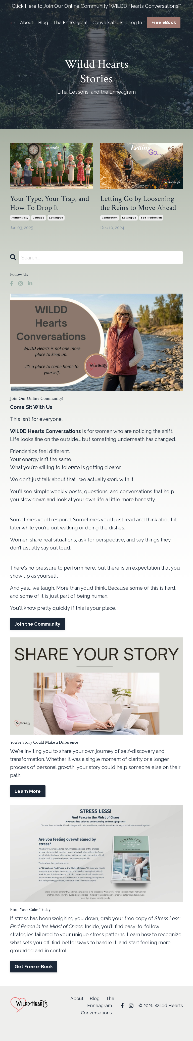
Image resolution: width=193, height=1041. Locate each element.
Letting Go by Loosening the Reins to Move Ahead (138, 203)
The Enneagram (70, 22)
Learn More (28, 791)
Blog (43, 22)
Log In (135, 22)
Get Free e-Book (34, 966)
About (26, 22)
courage (38, 217)
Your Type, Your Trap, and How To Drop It (49, 203)
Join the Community (38, 624)
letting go (56, 217)
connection (110, 217)
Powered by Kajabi (168, 1028)
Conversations (107, 22)
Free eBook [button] (164, 22)
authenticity (20, 217)
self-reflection (151, 217)
